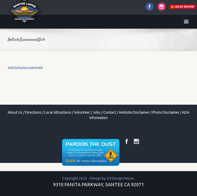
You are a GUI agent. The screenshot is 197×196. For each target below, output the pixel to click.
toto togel (98, 136)
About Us (15, 112)
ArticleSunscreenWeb (25, 68)
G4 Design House (120, 178)
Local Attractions (57, 112)
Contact (109, 112)
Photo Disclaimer (165, 112)
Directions (33, 112)
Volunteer (82, 112)
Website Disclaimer (134, 112)
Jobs (97, 112)
